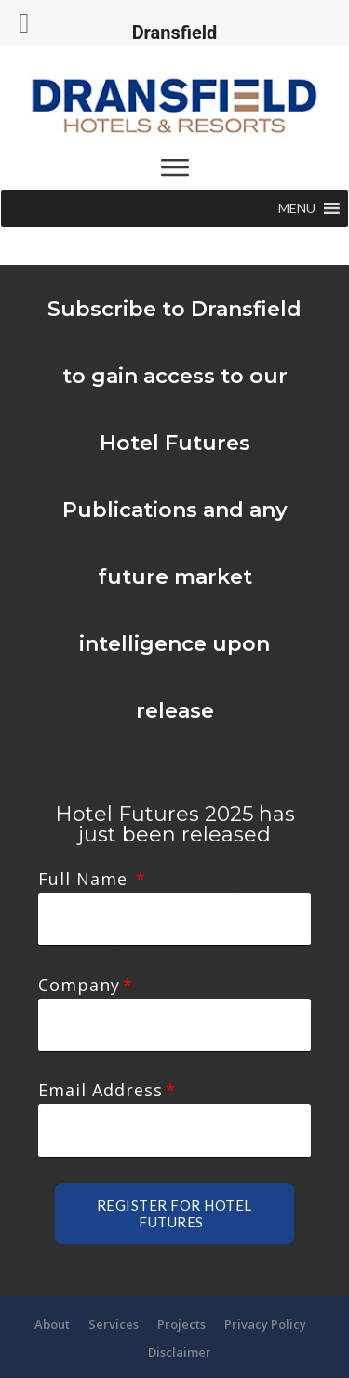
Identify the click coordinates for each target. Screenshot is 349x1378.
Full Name (85, 879)
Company (79, 967)
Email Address (100, 1055)
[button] (296, 208)
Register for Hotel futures (174, 1161)
